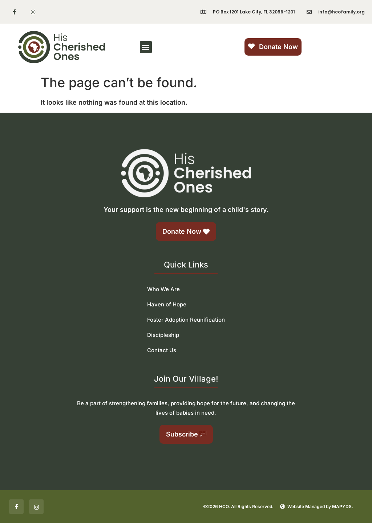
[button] (146, 47)
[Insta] (36, 506)
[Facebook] (16, 506)
